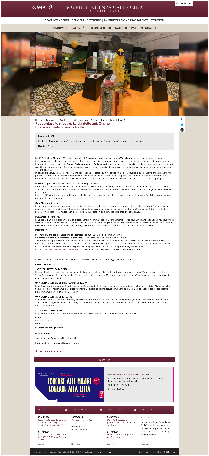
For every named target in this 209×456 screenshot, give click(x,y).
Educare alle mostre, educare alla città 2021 (128, 374)
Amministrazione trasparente (126, 20)
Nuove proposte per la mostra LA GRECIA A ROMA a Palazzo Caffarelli (52, 437)
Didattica (54, 120)
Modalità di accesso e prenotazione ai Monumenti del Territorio (121, 422)
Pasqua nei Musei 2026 (81, 420)
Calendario (147, 28)
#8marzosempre (79, 429)
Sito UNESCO (96, 28)
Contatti (157, 20)
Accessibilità (146, 417)
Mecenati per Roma (122, 28)
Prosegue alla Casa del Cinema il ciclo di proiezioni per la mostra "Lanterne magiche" (52, 422)
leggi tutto (41, 444)
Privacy (172, 452)
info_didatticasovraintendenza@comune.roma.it (58, 249)
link (171, 399)
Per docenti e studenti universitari (74, 120)
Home (38, 120)
